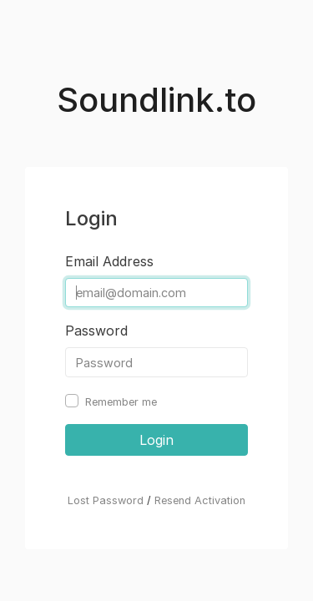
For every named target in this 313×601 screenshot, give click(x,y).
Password (96, 330)
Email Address (109, 261)
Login (156, 440)
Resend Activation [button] (199, 500)
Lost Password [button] (106, 500)
